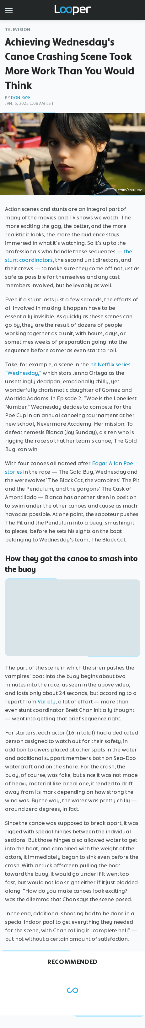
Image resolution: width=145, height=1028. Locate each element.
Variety (46, 701)
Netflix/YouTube (128, 190)
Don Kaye (21, 97)
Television (17, 30)
